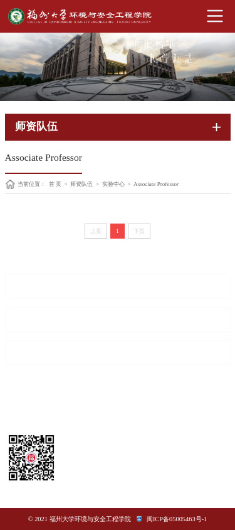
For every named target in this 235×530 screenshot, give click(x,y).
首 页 (55, 184)
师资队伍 (81, 184)
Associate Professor (156, 184)
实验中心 (113, 184)
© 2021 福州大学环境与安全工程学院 (79, 519)
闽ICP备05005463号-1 (177, 519)
